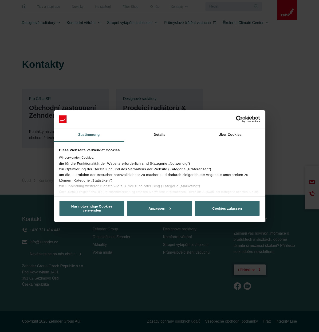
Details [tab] (159, 135)
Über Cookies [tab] (230, 135)
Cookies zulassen (227, 208)
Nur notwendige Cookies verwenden (92, 208)
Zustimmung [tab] (89, 135)
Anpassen (159, 208)
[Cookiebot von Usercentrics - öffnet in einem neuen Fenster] (239, 119)
